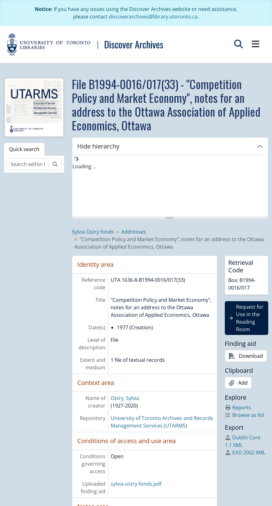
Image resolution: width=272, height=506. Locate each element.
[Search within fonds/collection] (28, 164)
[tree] (170, 186)
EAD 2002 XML (245, 452)
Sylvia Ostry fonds (93, 231)
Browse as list (244, 415)
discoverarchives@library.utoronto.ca (153, 16)
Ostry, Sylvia (125, 398)
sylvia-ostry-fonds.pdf (136, 483)
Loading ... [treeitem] (84, 166)
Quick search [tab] (24, 149)
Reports (238, 407)
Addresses (133, 231)
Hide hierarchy (98, 146)
